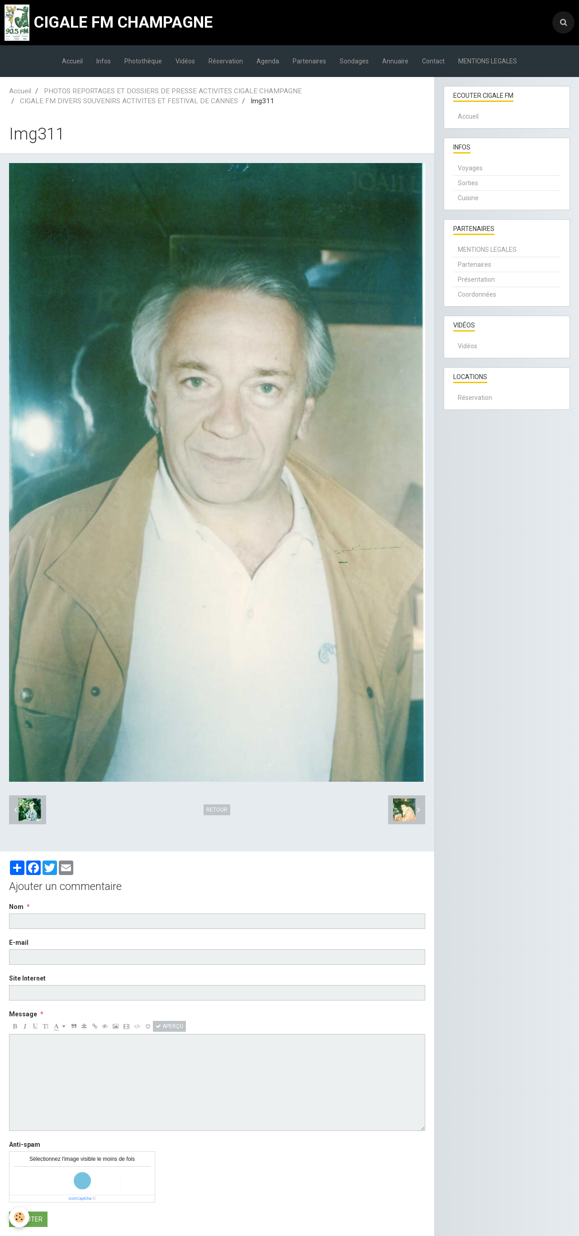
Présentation (476, 279)
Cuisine (468, 198)
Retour (217, 810)
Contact (433, 61)
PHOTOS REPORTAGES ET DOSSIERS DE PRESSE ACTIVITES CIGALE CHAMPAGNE (173, 91)
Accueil (72, 61)
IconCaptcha (80, 1198)
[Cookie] (19, 1217)
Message (23, 1014)
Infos (103, 61)
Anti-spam (24, 1144)
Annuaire (395, 61)
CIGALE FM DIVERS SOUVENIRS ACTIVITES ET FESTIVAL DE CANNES (129, 101)
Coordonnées (477, 294)
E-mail (18, 942)
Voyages (470, 168)
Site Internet (27, 978)
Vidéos (185, 61)
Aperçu (169, 1026)
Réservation (226, 61)
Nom (16, 906)
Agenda (267, 61)
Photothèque (143, 61)
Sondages (354, 61)
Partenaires (309, 61)
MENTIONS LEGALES (487, 61)
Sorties (468, 183)
